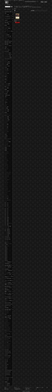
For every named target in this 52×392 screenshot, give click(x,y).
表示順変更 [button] (32, 10)
